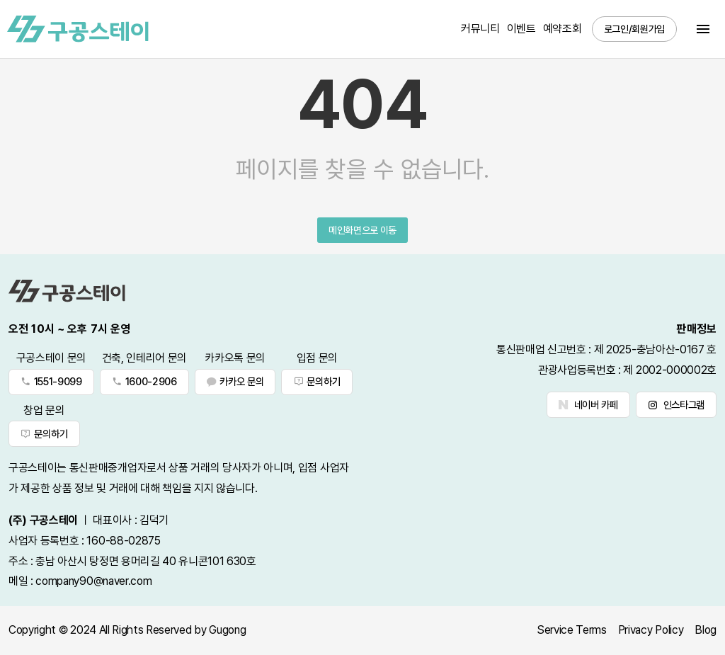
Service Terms (572, 630)
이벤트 (521, 28)
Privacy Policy (651, 630)
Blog (706, 630)
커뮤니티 (480, 28)
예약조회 (562, 28)
